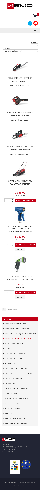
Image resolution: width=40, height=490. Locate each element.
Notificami (20, 249)
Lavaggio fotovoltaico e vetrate (18, 374)
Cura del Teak (10, 349)
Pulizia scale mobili (12, 408)
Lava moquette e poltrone (15, 369)
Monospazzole (10, 393)
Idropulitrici (9, 364)
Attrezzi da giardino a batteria (17, 339)
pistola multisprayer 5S (20, 276)
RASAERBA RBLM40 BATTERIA (19, 181)
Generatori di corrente (14, 354)
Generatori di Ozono (12, 359)
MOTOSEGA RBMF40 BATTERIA (20, 147)
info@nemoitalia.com (9, 449)
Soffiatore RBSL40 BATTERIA (20, 112)
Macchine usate (10, 383)
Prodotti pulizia (11, 403)
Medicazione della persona (15, 388)
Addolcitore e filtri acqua (15, 324)
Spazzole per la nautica (14, 418)
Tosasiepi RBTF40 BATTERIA (20, 78)
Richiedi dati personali (9, 482)
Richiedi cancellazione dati (27, 482)
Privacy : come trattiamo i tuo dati (13, 486)
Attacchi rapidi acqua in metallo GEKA (20, 334)
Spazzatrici (8, 413)
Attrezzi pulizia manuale (14, 344)
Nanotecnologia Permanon (15, 398)
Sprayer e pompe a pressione (16, 423)
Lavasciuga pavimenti (12, 378)
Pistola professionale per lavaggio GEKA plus (20, 227)
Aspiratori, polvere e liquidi (16, 329)
